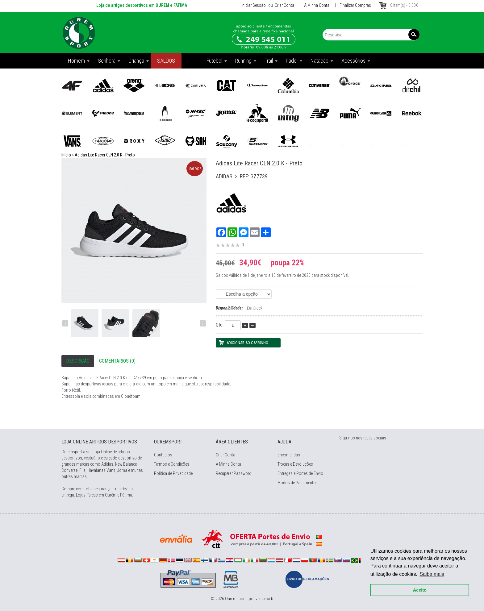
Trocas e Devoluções (295, 464)
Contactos (163, 454)
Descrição (78, 361)
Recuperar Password (233, 473)
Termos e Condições (171, 464)
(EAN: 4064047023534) (244, 294)
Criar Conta (284, 5)
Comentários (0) (117, 361)
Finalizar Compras (355, 5)
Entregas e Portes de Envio (300, 473)
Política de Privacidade (173, 473)
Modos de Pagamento (296, 482)
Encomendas (288, 454)
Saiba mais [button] (432, 574)
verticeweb (264, 598)
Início (66, 154)
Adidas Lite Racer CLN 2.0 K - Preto (105, 154)
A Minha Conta (316, 5)
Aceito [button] (420, 590)
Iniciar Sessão (253, 5)
